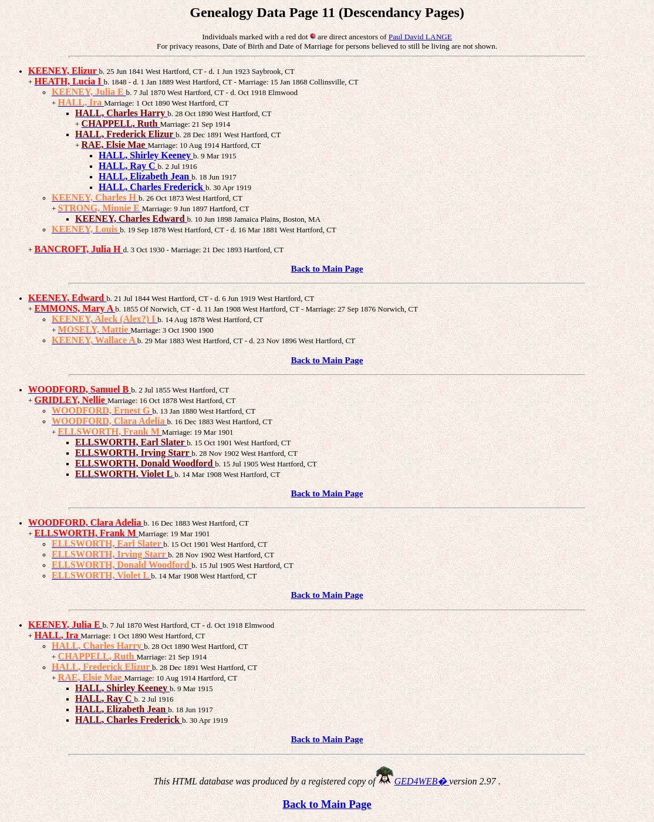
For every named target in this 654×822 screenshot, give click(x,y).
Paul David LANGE (420, 36)
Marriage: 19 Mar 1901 (174, 533)
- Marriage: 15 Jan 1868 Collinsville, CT (295, 81)
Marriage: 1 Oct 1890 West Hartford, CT (142, 635)
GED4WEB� (422, 781)
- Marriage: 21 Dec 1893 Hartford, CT (225, 249)
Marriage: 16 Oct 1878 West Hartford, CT (171, 400)
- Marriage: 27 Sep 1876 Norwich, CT (358, 309)
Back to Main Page (327, 268)
